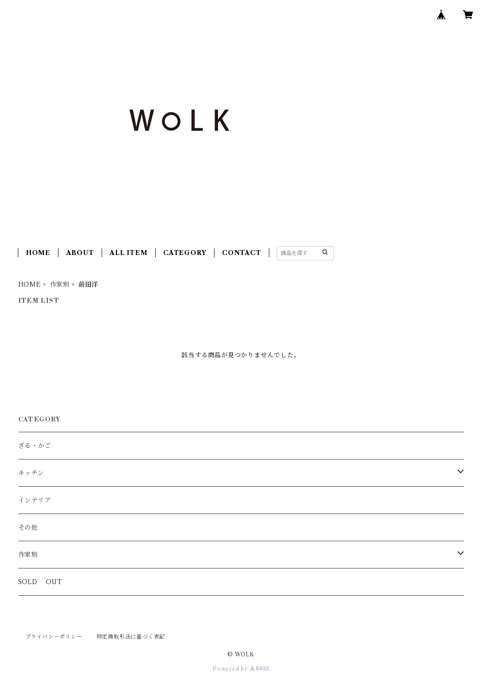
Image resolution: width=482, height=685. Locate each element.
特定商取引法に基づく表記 (131, 636)
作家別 (60, 284)
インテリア (34, 500)
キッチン (31, 473)
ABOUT (80, 253)
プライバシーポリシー (53, 636)
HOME (38, 253)
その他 (28, 527)
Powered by (241, 668)
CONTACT (241, 253)
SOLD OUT (40, 582)
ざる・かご (34, 446)
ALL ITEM (128, 253)
